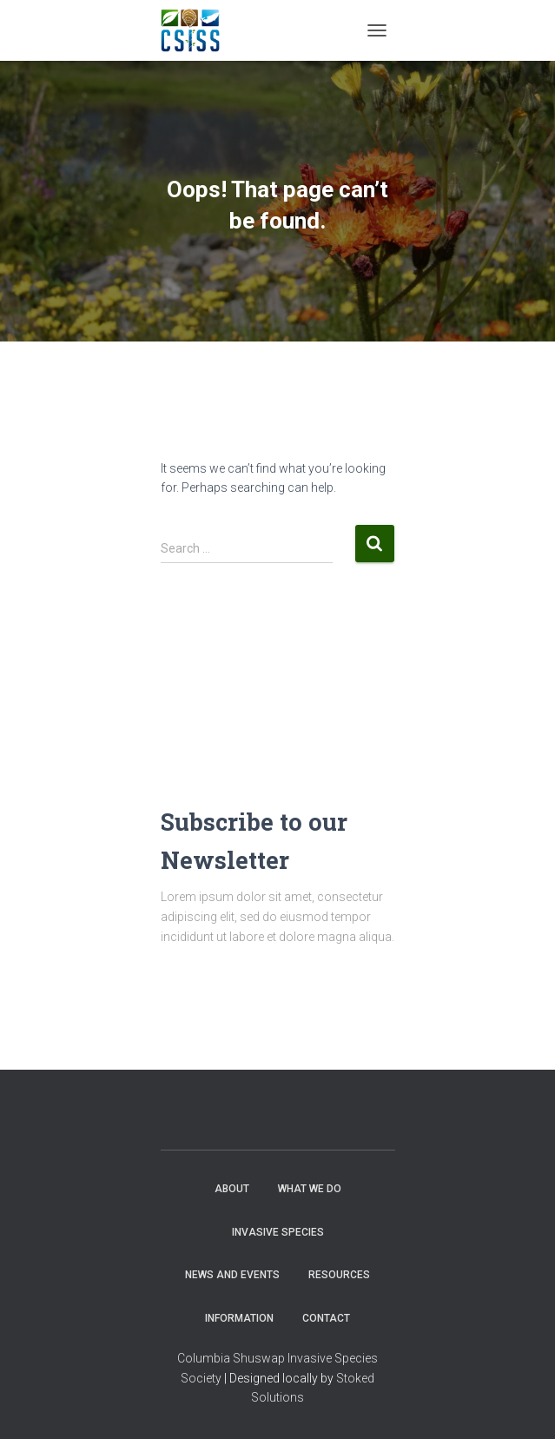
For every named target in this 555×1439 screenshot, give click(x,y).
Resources (339, 1275)
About (232, 1189)
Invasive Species (278, 1232)
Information (239, 1318)
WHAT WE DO (309, 1189)
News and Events (232, 1275)
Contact (326, 1318)
